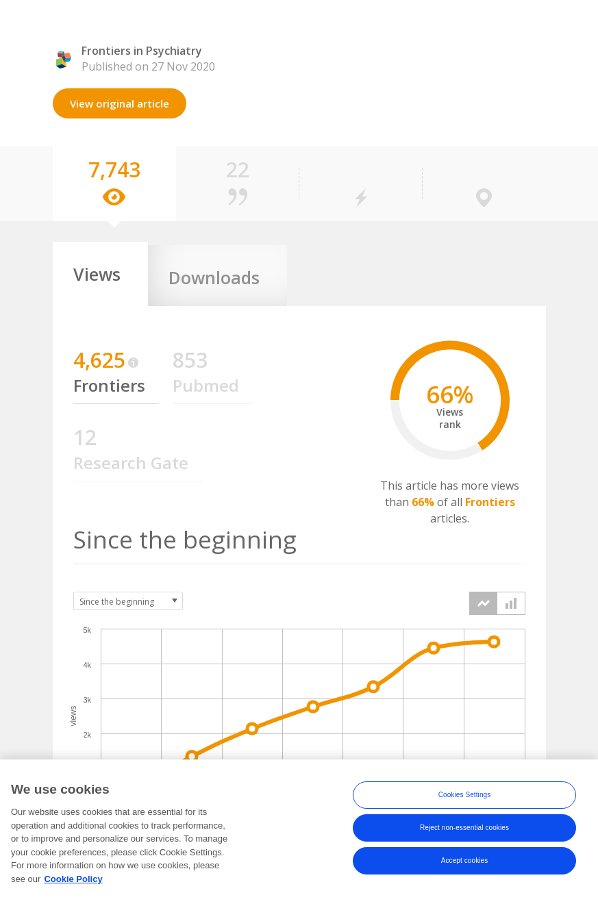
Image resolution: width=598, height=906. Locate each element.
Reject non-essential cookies (464, 838)
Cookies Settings (464, 805)
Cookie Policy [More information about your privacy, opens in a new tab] (73, 890)
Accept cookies (464, 871)
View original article (119, 103)
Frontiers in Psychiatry (142, 50)
